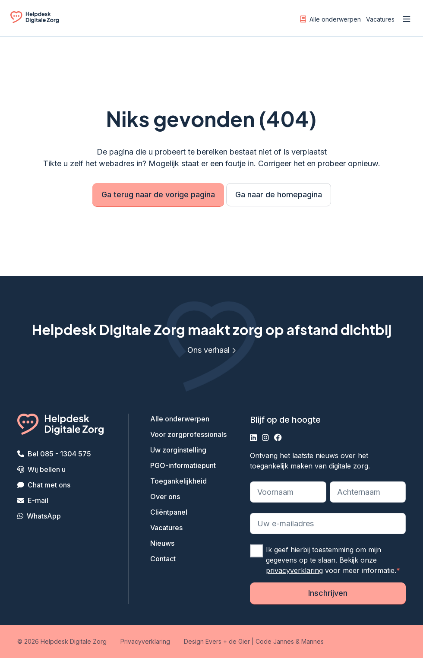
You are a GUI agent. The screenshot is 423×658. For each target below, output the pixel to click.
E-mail (38, 500)
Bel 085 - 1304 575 (59, 453)
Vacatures (380, 19)
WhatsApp (44, 516)
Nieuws (162, 543)
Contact (163, 558)
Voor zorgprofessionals (188, 434)
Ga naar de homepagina (278, 194)
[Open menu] (406, 19)
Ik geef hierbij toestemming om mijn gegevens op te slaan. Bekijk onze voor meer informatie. (333, 560)
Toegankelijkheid (178, 481)
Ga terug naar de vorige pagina (158, 194)
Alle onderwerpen (330, 19)
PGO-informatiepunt (183, 465)
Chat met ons (49, 485)
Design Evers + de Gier (217, 641)
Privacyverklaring (145, 641)
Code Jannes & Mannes (290, 641)
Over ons (165, 496)
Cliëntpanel (168, 512)
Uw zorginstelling (178, 450)
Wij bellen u (47, 469)
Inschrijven (327, 593)
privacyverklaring (294, 570)
